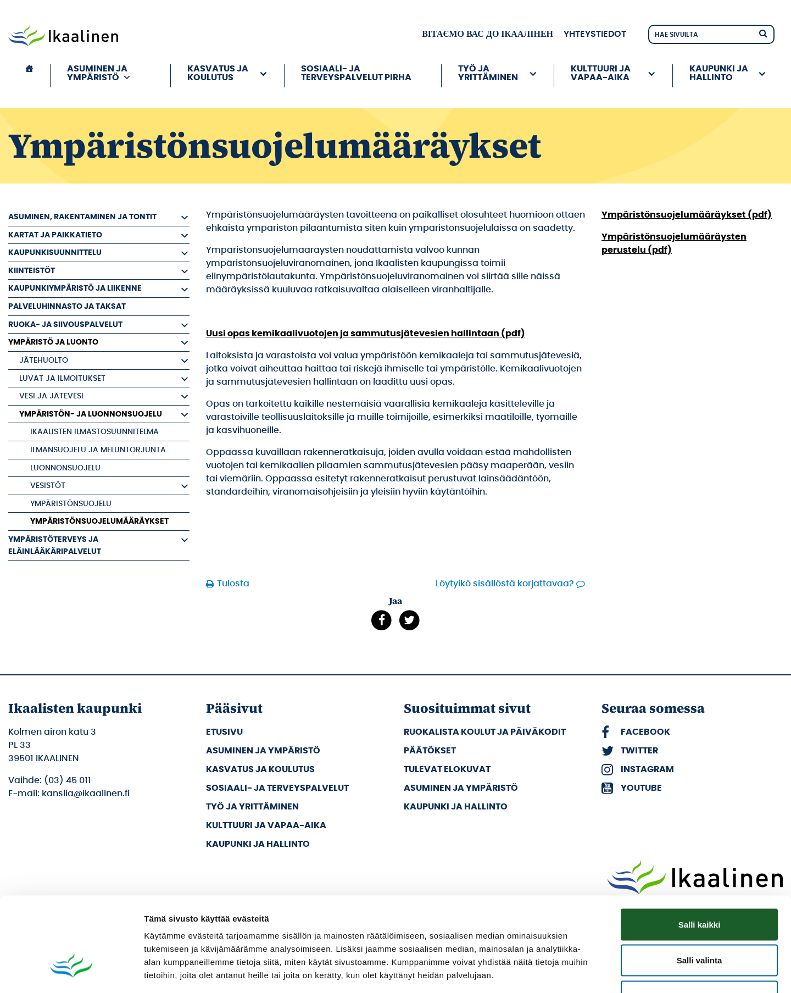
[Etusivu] (29, 75)
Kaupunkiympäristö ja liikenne (75, 288)
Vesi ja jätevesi (51, 396)
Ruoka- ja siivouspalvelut (65, 324)
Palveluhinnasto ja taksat (67, 306)
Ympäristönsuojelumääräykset (99, 521)
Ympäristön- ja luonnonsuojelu (90, 414)
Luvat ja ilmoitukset (62, 378)
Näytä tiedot (587, 971)
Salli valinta (699, 885)
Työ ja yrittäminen (488, 73)
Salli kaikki (699, 848)
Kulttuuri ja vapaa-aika (601, 73)
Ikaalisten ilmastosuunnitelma (94, 432)
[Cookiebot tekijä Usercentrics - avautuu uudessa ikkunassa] (71, 971)
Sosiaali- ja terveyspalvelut (277, 788)
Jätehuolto (43, 360)
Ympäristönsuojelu (71, 504)
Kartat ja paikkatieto (55, 235)
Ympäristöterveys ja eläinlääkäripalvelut (54, 545)
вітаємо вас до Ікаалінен (487, 34)
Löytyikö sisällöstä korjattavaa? (505, 583)
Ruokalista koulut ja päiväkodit (485, 732)
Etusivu (224, 732)
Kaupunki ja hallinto (718, 73)
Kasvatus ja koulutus (217, 73)
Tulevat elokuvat (447, 769)
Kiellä (699, 920)
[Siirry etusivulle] (63, 37)
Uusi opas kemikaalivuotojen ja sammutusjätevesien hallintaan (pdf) (365, 333)
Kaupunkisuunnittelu (55, 252)
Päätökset (430, 750)
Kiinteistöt (31, 271)
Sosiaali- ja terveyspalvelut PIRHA (356, 73)
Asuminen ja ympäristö (99, 73)
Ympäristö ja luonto (53, 342)
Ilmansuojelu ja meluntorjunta (98, 450)
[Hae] (763, 33)
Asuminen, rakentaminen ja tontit (82, 217)
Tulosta (233, 583)
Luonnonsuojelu (65, 468)
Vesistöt (47, 485)
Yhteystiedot (595, 34)
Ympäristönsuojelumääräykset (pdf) (686, 214)
